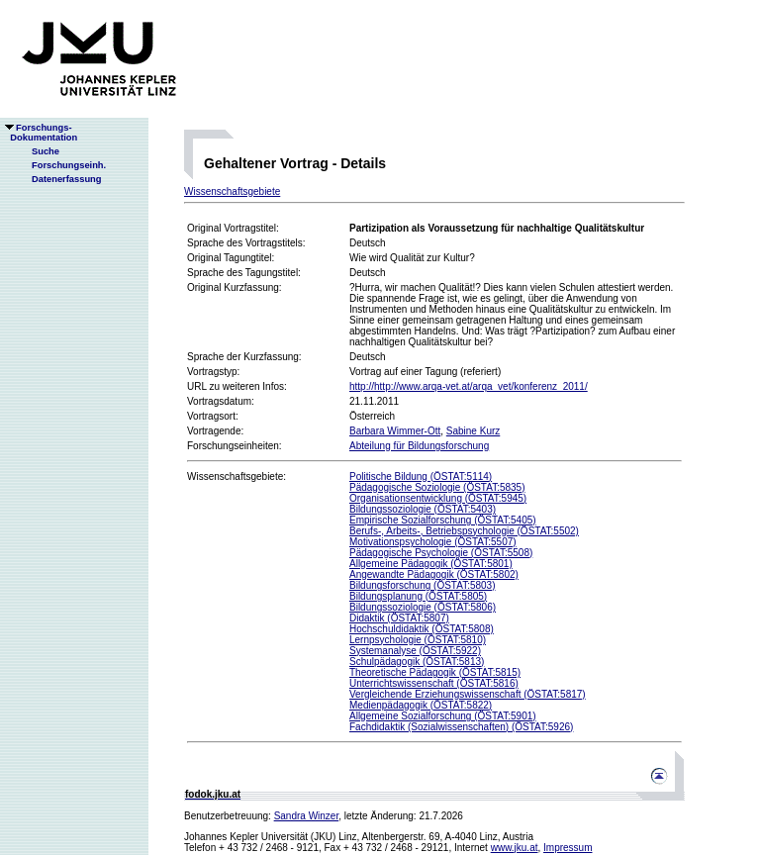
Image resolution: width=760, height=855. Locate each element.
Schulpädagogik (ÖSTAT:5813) (416, 661)
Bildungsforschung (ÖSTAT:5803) (422, 585)
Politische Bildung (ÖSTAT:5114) (420, 476)
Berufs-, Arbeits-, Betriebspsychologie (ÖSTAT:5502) (464, 530)
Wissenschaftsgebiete (232, 191)
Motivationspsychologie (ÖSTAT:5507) (433, 541)
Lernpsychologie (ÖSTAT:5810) (417, 639)
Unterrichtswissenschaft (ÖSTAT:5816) (434, 683)
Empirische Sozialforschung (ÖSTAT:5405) (442, 520)
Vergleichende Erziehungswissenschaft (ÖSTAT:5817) (467, 694)
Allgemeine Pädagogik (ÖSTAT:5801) (431, 563)
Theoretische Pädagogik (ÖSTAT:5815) (435, 672)
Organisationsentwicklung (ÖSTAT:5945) (437, 498)
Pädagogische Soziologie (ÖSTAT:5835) (437, 487)
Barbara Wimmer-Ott (394, 431)
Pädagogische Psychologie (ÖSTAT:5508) (440, 552)
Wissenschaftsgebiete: (236, 476)
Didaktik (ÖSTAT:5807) (399, 618)
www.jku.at (514, 847)
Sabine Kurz (473, 431)
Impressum (567, 847)
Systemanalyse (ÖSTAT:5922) (415, 650)
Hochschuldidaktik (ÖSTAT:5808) (421, 628)
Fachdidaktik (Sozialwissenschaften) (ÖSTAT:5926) (461, 726)
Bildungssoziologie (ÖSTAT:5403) (422, 509)
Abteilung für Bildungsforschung (419, 445)
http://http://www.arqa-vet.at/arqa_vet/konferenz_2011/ (468, 386)
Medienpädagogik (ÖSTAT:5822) (420, 705)
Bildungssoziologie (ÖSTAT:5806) (422, 607)
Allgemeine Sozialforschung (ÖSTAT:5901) (442, 716)
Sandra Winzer (306, 815)
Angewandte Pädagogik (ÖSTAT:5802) (434, 574)
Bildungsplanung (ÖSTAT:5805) (418, 596)
